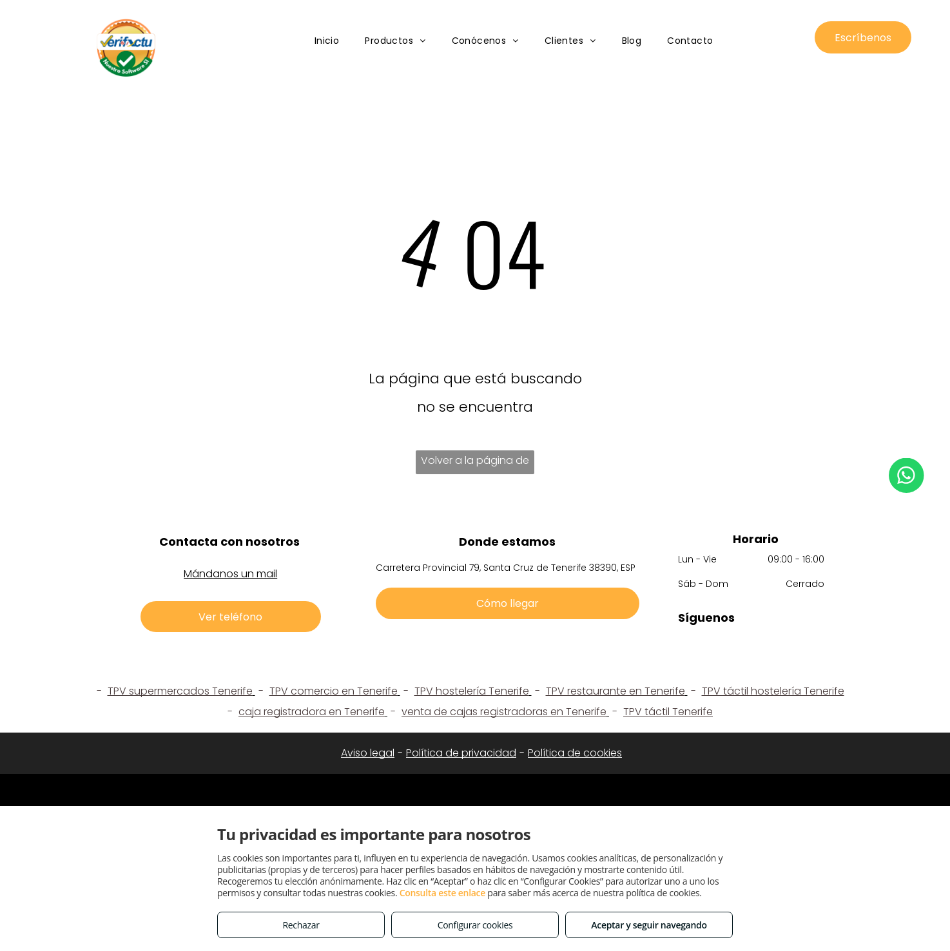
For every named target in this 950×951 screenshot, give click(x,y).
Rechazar (300, 925)
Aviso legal (367, 752)
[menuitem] (327, 41)
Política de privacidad (461, 752)
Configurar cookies (475, 925)
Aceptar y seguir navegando (648, 925)
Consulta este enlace (442, 893)
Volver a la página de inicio (475, 463)
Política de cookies (575, 752)
